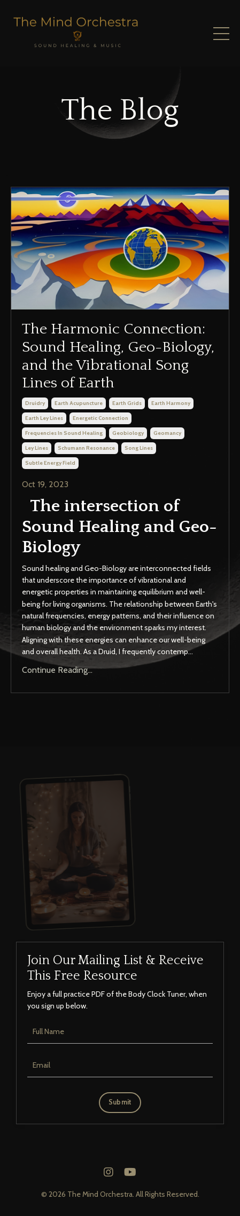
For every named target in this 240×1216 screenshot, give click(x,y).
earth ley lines (44, 418)
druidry (35, 403)
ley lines (36, 447)
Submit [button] (120, 1102)
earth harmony (170, 403)
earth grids (127, 403)
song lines (139, 447)
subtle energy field (50, 462)
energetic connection (100, 418)
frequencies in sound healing (64, 433)
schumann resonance (86, 447)
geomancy (167, 433)
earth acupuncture (79, 403)
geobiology (128, 433)
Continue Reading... (57, 670)
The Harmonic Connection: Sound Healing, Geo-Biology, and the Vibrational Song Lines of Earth (118, 356)
